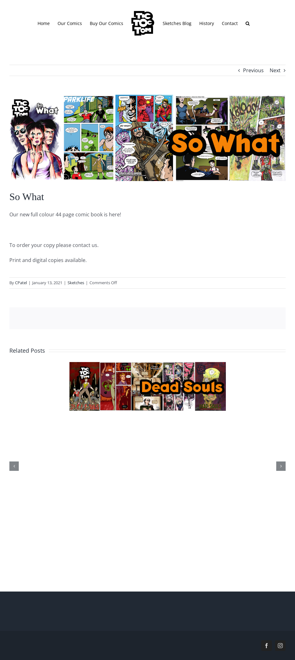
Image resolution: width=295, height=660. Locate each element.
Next (275, 70)
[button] (248, 23)
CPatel (21, 282)
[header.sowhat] (147, 138)
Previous (253, 70)
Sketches (76, 282)
